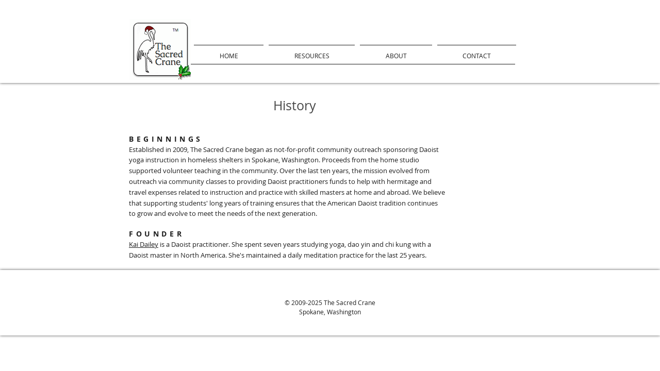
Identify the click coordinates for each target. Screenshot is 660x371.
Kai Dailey (143, 244)
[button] (311, 51)
